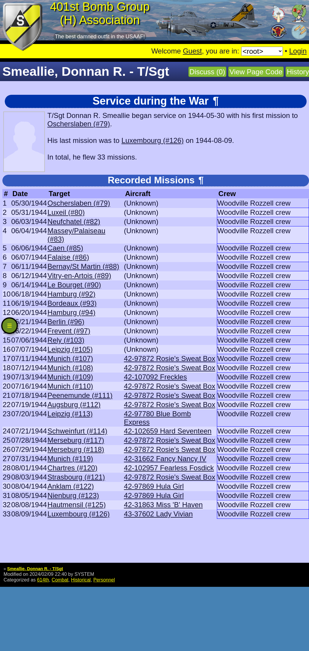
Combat (60, 579)
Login (298, 51)
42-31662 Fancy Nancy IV (165, 459)
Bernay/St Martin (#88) (83, 266)
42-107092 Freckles (155, 377)
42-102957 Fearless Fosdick (169, 468)
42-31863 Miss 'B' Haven (163, 505)
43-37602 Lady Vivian (158, 514)
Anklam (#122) (71, 486)
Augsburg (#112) (74, 405)
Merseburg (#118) (76, 449)
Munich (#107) (70, 358)
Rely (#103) (66, 340)
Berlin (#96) (66, 322)
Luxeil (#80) (66, 212)
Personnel (104, 579)
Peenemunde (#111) (80, 395)
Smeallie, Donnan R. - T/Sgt (35, 568)
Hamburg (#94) (71, 312)
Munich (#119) (70, 459)
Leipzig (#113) (70, 414)
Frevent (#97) (69, 331)
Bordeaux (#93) (72, 303)
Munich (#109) (70, 377)
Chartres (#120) (72, 468)
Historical (81, 579)
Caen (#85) (65, 248)
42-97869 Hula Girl (154, 486)
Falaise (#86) (68, 257)
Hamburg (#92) (71, 294)
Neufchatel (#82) (74, 221)
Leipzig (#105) (70, 349)
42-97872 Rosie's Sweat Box (169, 358)
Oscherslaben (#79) (78, 124)
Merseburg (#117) (76, 440)
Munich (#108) (70, 368)
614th (43, 579)
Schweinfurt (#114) (77, 431)
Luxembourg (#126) (153, 140)
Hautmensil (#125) (77, 505)
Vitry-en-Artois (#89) (79, 276)
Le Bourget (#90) (74, 285)
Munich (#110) (70, 386)
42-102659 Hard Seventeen (168, 431)
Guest (192, 51)
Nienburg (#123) (73, 495)
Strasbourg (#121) (76, 477)
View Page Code (255, 72)
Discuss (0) (207, 72)
